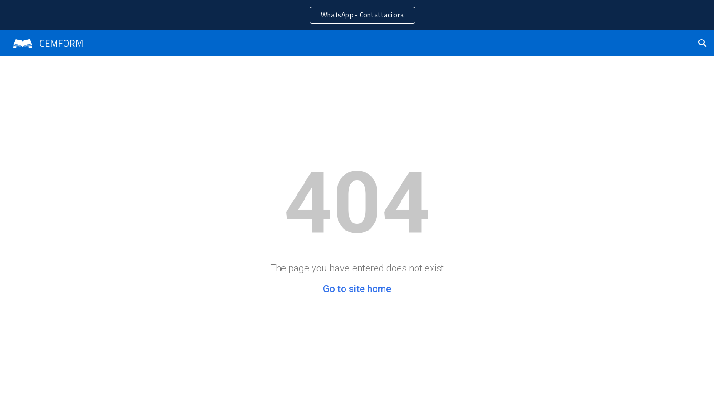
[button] (702, 43)
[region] (357, 15)
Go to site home (357, 289)
